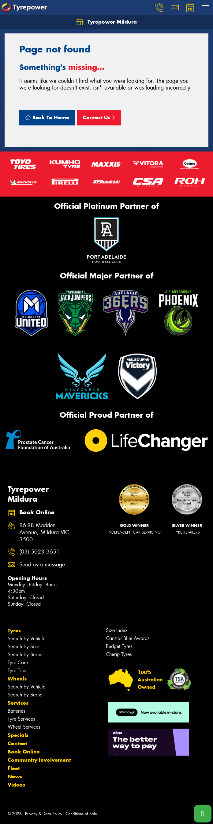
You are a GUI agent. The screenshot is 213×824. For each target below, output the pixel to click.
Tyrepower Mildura (106, 22)
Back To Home (47, 117)
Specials (18, 735)
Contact (17, 743)
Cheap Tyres (119, 654)
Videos (16, 784)
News (15, 776)
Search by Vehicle (26, 638)
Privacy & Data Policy (43, 813)
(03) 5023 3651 (39, 551)
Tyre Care (18, 662)
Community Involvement (39, 760)
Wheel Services (24, 727)
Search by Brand (25, 654)
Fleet (14, 768)
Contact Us (99, 117)
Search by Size (23, 646)
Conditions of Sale (81, 813)
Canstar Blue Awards (127, 638)
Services (18, 702)
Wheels (17, 678)
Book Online (24, 751)
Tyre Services (21, 719)
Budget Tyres (119, 646)
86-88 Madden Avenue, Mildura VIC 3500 (44, 532)
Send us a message (42, 564)
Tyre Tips (17, 670)
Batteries (16, 711)
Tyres (14, 630)
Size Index (117, 630)
